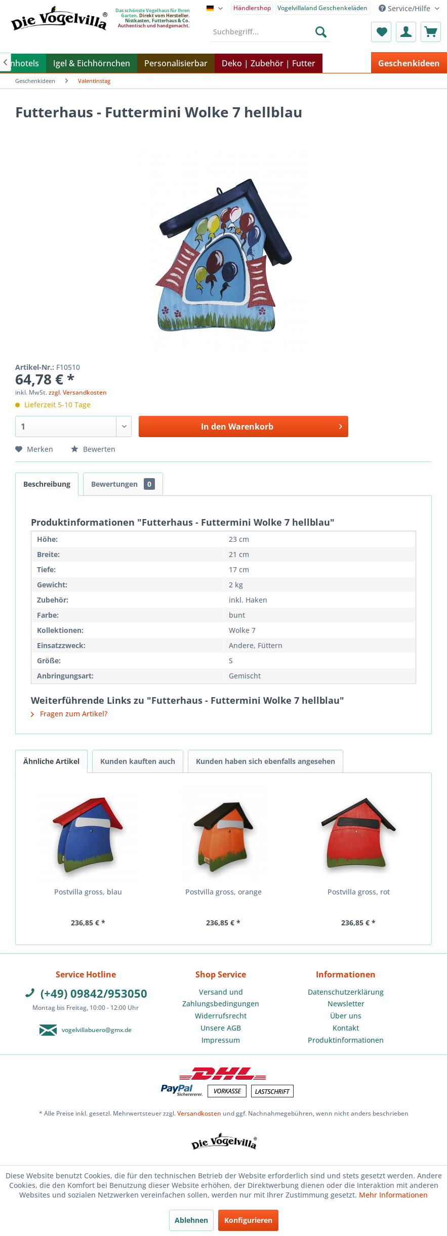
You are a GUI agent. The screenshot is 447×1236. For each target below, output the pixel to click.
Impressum (220, 1040)
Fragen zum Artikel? (69, 713)
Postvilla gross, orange (223, 892)
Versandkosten (199, 1113)
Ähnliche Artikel (51, 761)
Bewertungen (123, 484)
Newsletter (346, 1003)
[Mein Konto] (406, 32)
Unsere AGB (220, 1028)
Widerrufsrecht (221, 1015)
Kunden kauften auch (137, 761)
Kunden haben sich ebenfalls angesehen (265, 761)
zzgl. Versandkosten (78, 392)
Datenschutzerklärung (346, 992)
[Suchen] (321, 32)
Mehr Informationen (393, 1195)
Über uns (345, 1015)
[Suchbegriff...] (270, 32)
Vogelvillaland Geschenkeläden (322, 8)
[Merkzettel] (381, 32)
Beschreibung (46, 484)
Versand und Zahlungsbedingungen (220, 998)
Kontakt (346, 1028)
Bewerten (93, 449)
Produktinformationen (346, 1040)
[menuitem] (252, 7)
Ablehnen (191, 1220)
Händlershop (252, 8)
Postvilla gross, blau (88, 892)
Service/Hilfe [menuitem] (405, 8)
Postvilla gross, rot (359, 892)
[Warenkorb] (431, 32)
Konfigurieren (248, 1220)
